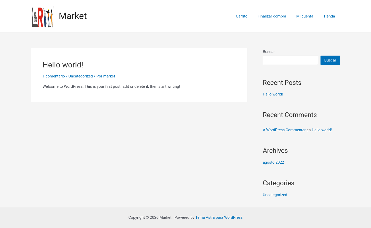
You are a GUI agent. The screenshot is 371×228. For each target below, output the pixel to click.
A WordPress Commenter (284, 130)
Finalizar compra (278, 16)
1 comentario (54, 76)
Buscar (269, 51)
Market (73, 16)
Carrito (250, 16)
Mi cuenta (308, 16)
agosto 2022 (273, 162)
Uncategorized (81, 76)
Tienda (330, 16)
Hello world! (63, 64)
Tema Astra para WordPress (219, 217)
